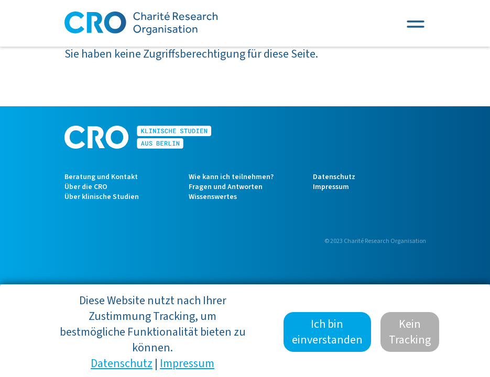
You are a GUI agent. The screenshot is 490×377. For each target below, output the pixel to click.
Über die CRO (85, 187)
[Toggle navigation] (415, 23)
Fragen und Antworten (226, 187)
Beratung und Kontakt (101, 177)
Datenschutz (334, 177)
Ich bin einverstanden (327, 339)
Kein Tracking (410, 339)
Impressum (331, 187)
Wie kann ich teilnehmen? (231, 177)
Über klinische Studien (101, 197)
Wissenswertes (213, 197)
